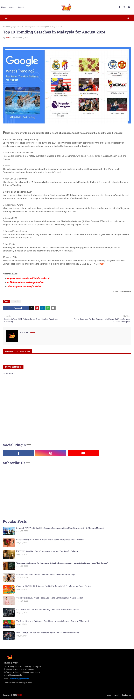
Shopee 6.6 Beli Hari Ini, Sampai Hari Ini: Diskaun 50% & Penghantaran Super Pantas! (53, 586)
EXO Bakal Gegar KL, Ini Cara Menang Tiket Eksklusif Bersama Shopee (47, 609)
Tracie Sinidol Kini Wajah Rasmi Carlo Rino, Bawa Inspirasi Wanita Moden (49, 597)
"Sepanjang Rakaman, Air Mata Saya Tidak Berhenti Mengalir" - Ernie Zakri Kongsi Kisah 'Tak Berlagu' (62, 563)
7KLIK (19, 695)
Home (5, 27)
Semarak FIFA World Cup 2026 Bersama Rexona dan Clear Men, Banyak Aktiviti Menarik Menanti (60, 528)
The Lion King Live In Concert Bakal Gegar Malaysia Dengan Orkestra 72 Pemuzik (52, 621)
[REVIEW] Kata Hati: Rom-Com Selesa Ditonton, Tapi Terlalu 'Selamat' (47, 551)
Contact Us (126, 695)
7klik (8, 38)
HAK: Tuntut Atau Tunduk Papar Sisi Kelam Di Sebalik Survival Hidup (47, 632)
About (116, 695)
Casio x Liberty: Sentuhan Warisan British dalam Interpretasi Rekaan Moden (50, 539)
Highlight (12, 27)
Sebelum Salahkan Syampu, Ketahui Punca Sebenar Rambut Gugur (46, 574)
